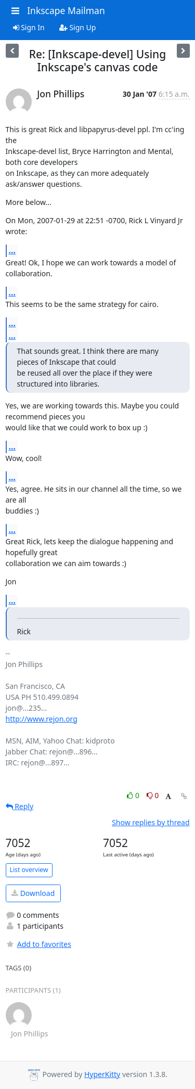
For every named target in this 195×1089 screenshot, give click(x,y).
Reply (20, 806)
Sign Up (77, 27)
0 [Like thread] (134, 795)
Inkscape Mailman (66, 10)
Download (33, 893)
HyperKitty (102, 1074)
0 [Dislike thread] (153, 795)
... (12, 250)
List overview (29, 869)
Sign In (29, 27)
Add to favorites (38, 944)
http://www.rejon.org (41, 719)
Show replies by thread (150, 822)
